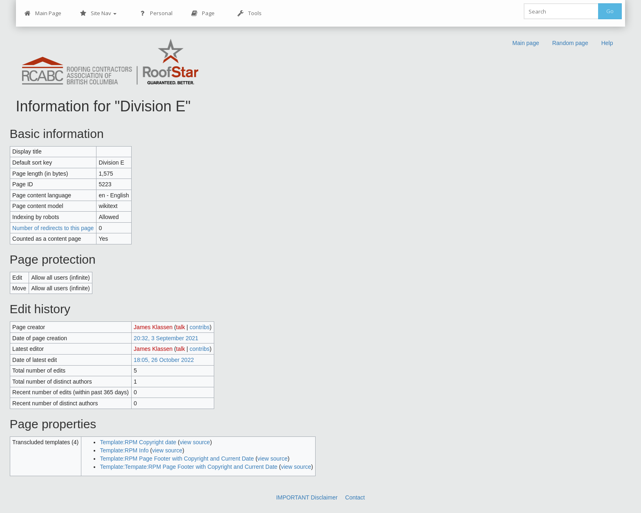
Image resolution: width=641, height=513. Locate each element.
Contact (355, 497)
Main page (525, 43)
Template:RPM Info (124, 450)
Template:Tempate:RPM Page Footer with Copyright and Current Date (188, 466)
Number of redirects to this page (53, 228)
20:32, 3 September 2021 (166, 338)
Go (610, 11)
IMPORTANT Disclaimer (306, 497)
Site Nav (98, 13)
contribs (200, 327)
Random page (570, 43)
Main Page (43, 13)
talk (180, 327)
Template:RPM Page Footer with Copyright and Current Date (177, 458)
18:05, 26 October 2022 (164, 360)
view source (195, 442)
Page (203, 13)
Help (607, 43)
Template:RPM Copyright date (138, 442)
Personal (156, 13)
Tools (250, 13)
